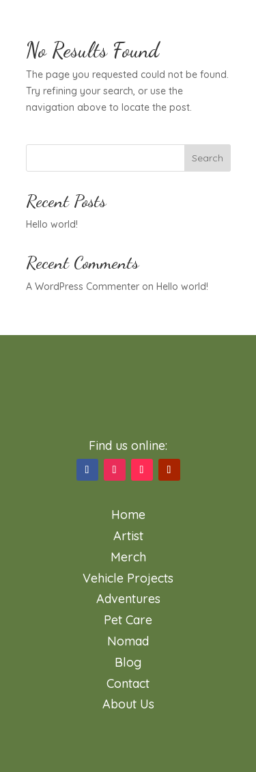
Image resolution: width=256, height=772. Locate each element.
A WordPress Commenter (82, 286)
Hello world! (52, 224)
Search (207, 158)
